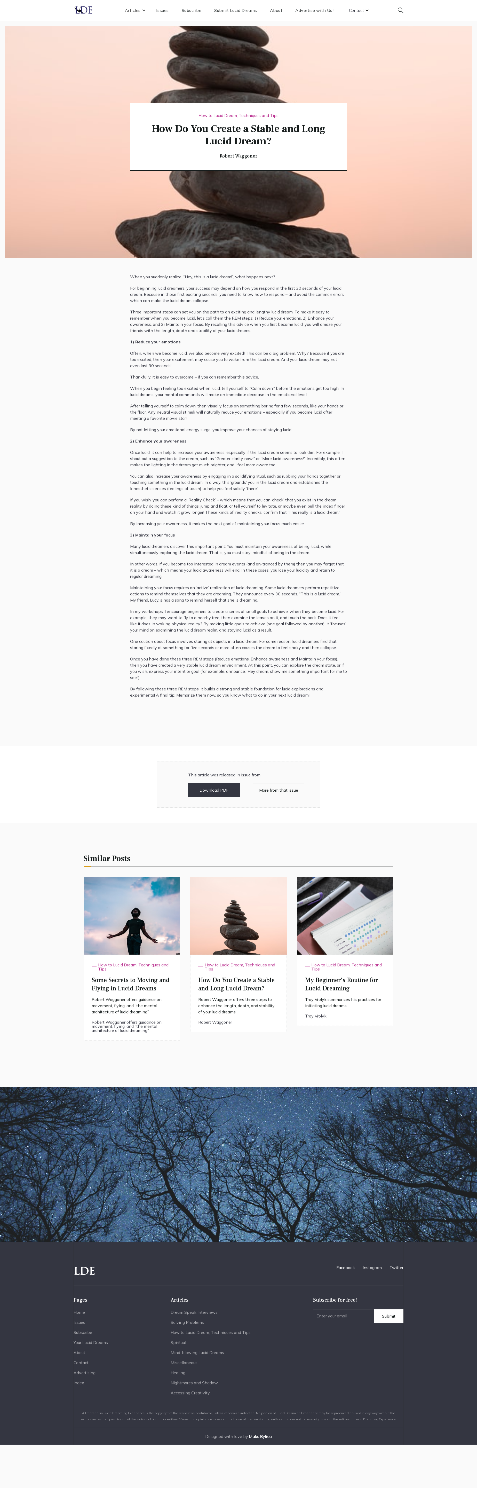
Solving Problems (187, 1326)
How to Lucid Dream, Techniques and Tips (211, 1337)
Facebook (345, 1267)
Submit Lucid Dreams (235, 10)
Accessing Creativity (190, 1397)
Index (79, 1387)
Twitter (396, 1267)
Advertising (85, 1377)
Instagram (372, 1267)
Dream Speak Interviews (194, 1316)
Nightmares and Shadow (194, 1387)
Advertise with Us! (314, 10)
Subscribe (192, 10)
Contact (81, 1367)
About (276, 10)
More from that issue (278, 790)
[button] (135, 10)
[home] (83, 10)
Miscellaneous (184, 1367)
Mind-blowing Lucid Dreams (197, 1357)
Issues (162, 10)
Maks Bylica (260, 1436)
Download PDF (214, 790)
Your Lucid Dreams (91, 1347)
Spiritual (178, 1347)
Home (79, 1316)
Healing (178, 1377)
